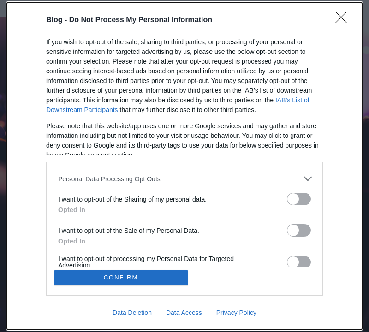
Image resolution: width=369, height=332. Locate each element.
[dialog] (184, 166)
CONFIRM (121, 277)
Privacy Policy (236, 312)
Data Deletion (132, 312)
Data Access (184, 312)
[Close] (344, 20)
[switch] (299, 199)
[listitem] (184, 179)
